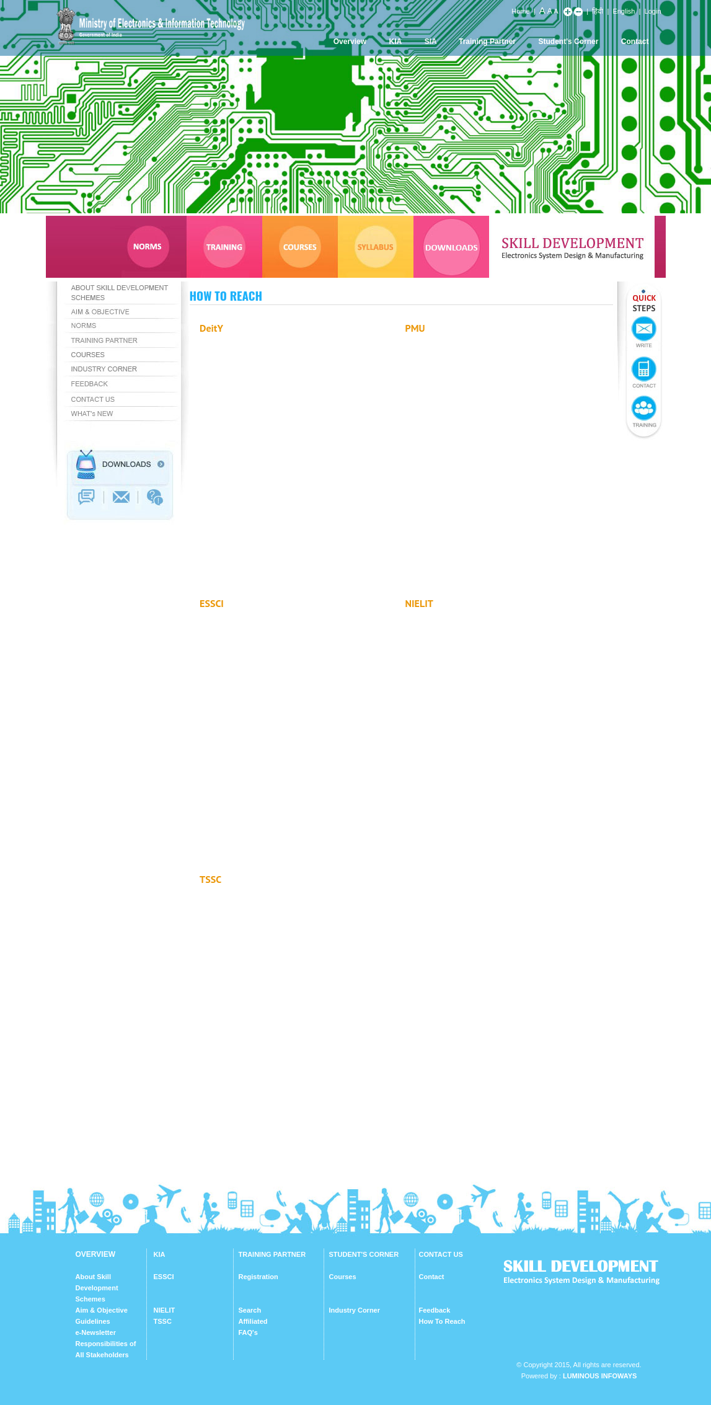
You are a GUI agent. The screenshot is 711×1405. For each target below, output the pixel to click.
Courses (342, 1276)
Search (250, 1310)
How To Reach (442, 1321)
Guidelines (93, 1321)
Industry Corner (355, 1310)
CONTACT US (441, 1254)
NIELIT (164, 1310)
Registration (258, 1276)
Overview (349, 41)
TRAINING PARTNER (272, 1254)
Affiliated (253, 1321)
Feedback (435, 1310)
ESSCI (164, 1276)
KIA (395, 41)
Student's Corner (569, 41)
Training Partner (487, 41)
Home (520, 11)
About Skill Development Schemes (97, 1288)
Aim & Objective (102, 1310)
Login (653, 11)
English (623, 11)
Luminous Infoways (600, 1376)
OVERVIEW (95, 1254)
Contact (635, 41)
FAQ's (248, 1332)
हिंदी (597, 11)
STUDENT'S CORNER (364, 1254)
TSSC (163, 1321)
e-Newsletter (96, 1332)
